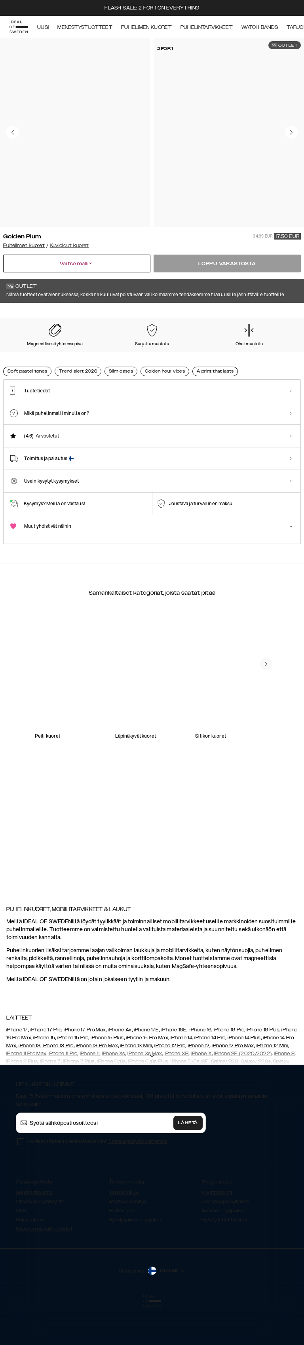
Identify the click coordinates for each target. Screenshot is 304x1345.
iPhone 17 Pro (45, 1069)
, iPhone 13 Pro (57, 1085)
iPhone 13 (29, 1085)
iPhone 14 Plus (244, 1077)
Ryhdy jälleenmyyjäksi (135, 1259)
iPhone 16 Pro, (229, 1069)
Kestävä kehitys (128, 1241)
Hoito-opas (122, 1250)
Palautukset (30, 1259)
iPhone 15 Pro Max (147, 1077)
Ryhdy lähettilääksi (224, 1259)
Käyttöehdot (217, 1232)
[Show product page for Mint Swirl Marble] (23, 355)
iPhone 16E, (174, 1069)
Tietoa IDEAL (125, 1232)
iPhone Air (120, 1069)
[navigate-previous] (266, 845)
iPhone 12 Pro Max (233, 1085)
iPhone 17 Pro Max (85, 1069)
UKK (21, 1250)
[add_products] (82, 741)
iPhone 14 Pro (209, 1077)
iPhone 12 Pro (169, 1085)
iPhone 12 (199, 1085)
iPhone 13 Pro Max (97, 1085)
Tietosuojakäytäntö (225, 1241)
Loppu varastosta (227, 263)
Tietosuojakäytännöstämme (137, 1181)
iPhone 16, (201, 1069)
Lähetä (188, 1162)
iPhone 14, (182, 1077)
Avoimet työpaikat (223, 1250)
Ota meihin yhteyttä (40, 1241)
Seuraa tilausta (34, 1232)
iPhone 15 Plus (107, 1077)
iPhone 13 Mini (136, 1085)
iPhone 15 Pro (72, 1077)
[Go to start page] (19, 27)
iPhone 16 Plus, (264, 1069)
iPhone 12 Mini (272, 1085)
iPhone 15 (44, 1077)
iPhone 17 (17, 1069)
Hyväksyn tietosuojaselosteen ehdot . (97, 1181)
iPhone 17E (146, 1069)
